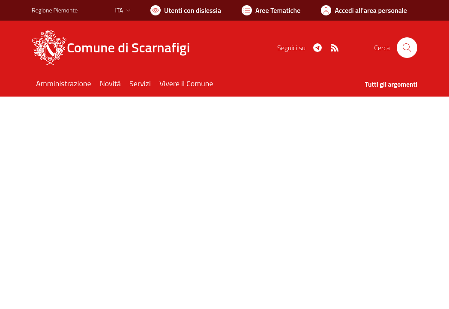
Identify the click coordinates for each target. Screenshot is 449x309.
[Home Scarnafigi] (116, 47)
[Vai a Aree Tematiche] (271, 10)
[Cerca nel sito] (407, 47)
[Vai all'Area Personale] (364, 10)
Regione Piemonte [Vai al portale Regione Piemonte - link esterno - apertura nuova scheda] (55, 10)
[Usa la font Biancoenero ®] (185, 10)
